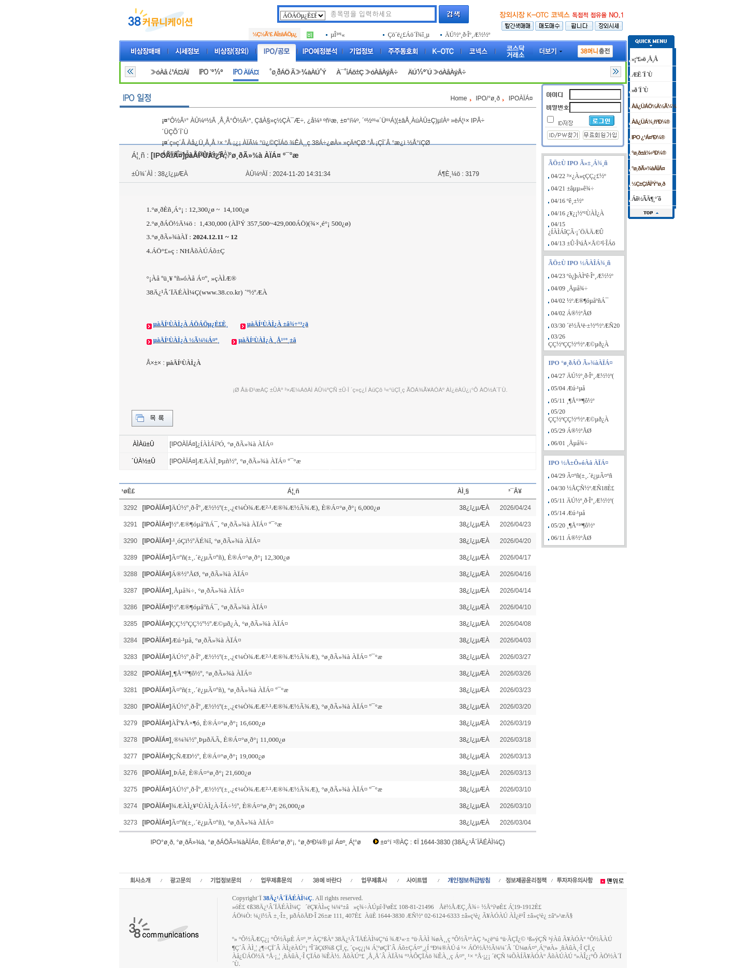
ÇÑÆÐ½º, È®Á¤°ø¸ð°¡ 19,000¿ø (218, 756)
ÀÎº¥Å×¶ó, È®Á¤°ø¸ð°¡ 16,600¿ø (218, 723)
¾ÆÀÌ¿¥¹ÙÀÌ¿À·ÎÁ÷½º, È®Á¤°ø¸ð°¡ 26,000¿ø (238, 806)
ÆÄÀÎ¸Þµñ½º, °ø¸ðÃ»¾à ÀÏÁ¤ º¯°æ (249, 461)
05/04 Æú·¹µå (568, 388)
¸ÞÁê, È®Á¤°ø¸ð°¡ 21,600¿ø (211, 772)
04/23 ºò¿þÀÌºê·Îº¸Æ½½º (582, 276)
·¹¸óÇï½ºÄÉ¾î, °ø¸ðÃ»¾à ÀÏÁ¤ (216, 541)
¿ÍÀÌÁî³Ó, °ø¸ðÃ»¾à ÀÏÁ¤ (235, 444)
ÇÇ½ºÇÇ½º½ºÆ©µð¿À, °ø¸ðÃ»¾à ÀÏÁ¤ (229, 623)
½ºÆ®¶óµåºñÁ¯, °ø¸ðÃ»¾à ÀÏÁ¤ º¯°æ (226, 524)
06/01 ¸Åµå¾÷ (569, 443)
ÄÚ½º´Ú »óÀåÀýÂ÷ (437, 72)
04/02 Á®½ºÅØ (571, 313)
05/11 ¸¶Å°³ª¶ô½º (573, 400)
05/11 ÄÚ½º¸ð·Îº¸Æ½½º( (582, 500)
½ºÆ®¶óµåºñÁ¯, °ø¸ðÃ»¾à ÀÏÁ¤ (219, 607)
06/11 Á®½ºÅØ (571, 537)
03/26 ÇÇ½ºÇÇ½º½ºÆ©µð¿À (578, 340)
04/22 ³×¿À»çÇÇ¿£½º (578, 176)
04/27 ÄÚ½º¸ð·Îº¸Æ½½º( (582, 375)
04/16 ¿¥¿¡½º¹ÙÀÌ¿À (578, 213)
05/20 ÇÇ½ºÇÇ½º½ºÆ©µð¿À (578, 415)
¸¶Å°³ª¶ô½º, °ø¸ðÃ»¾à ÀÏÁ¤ (211, 673)
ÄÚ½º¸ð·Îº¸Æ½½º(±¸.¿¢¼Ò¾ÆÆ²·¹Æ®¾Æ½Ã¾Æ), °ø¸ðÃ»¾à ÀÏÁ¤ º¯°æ (276, 657)
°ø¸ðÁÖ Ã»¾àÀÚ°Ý (297, 72)
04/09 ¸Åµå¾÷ (569, 288)
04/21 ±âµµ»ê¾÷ (572, 188)
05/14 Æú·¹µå (568, 513)
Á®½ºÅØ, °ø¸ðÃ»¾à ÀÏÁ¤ (210, 574)
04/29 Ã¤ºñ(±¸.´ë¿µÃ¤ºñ (581, 475)
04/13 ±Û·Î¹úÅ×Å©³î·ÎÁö (583, 243)
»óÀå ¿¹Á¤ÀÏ (169, 72)
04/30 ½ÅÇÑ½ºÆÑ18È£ (582, 488)
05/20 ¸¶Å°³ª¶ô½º (573, 525)
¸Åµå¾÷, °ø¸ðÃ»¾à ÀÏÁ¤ (208, 590)
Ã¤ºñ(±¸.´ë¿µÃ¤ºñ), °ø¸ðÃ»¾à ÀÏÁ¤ (222, 822)
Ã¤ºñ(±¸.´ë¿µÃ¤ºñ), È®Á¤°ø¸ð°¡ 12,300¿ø (230, 557)
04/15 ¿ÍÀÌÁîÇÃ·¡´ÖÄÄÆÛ (576, 228)
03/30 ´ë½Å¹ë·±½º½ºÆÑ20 (585, 325)
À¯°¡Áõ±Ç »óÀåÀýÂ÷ (366, 72)
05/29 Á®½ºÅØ (571, 430)
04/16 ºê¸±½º (567, 200)
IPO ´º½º (211, 72)
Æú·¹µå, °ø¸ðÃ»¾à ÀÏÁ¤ (206, 640)
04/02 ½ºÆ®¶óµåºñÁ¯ (580, 300)
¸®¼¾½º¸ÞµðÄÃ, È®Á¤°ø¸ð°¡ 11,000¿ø (228, 739)
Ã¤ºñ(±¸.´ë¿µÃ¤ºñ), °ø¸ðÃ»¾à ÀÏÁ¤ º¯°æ (230, 690)
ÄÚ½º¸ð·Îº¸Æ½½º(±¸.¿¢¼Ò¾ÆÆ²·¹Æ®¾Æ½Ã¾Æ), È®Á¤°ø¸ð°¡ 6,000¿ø (275, 507)
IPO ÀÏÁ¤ (246, 72)
